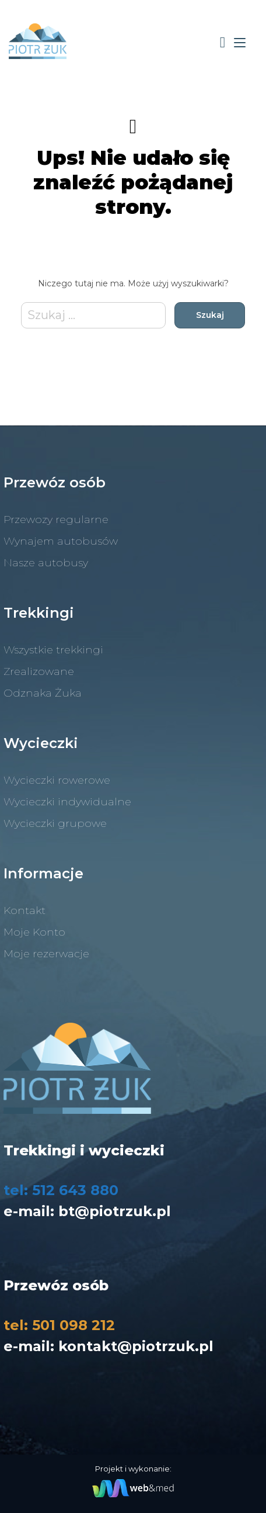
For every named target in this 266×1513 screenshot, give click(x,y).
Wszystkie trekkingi (53, 649)
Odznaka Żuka (43, 693)
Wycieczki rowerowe (57, 780)
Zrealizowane (39, 671)
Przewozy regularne (56, 519)
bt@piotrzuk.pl (114, 1211)
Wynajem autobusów (61, 541)
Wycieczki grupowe (55, 823)
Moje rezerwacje (46, 953)
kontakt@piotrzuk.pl (136, 1346)
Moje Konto (34, 932)
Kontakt (25, 910)
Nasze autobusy (46, 562)
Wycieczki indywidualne (67, 801)
